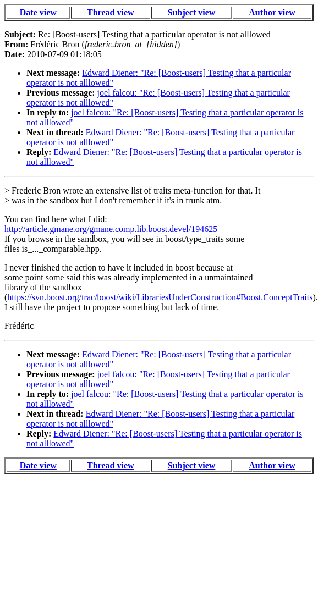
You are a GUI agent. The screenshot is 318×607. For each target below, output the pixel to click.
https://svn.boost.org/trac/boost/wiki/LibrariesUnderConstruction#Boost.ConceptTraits (159, 297)
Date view (38, 12)
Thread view (110, 12)
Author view (272, 12)
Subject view (192, 12)
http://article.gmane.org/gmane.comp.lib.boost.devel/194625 (110, 229)
